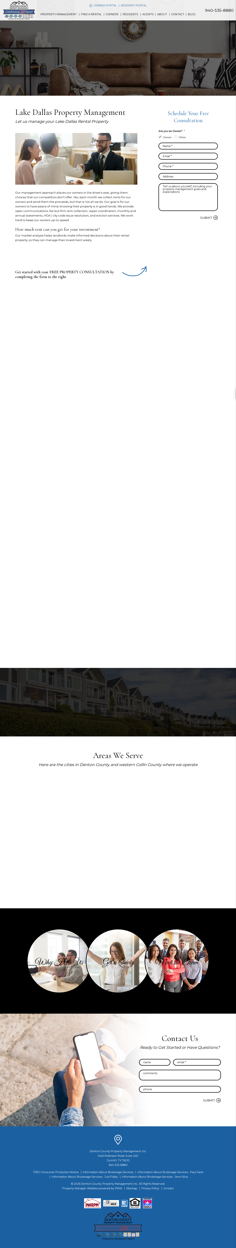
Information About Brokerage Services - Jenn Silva (155, 1176)
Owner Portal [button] (105, 5)
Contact (177, 14)
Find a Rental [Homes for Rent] (91, 14)
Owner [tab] (167, 137)
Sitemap (131, 1188)
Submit (206, 218)
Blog (192, 14)
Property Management (58, 14)
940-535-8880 (219, 10)
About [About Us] (162, 14)
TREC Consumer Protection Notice (56, 1172)
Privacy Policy (150, 1188)
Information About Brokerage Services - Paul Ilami (170, 1172)
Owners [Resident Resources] (112, 14)
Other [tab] (182, 137)
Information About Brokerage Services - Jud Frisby (85, 1176)
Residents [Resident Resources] (130, 14)
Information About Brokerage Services (108, 1172)
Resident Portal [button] (134, 5)
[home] (19, 10)
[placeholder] (188, 146)
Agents (148, 14)
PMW (118, 1188)
